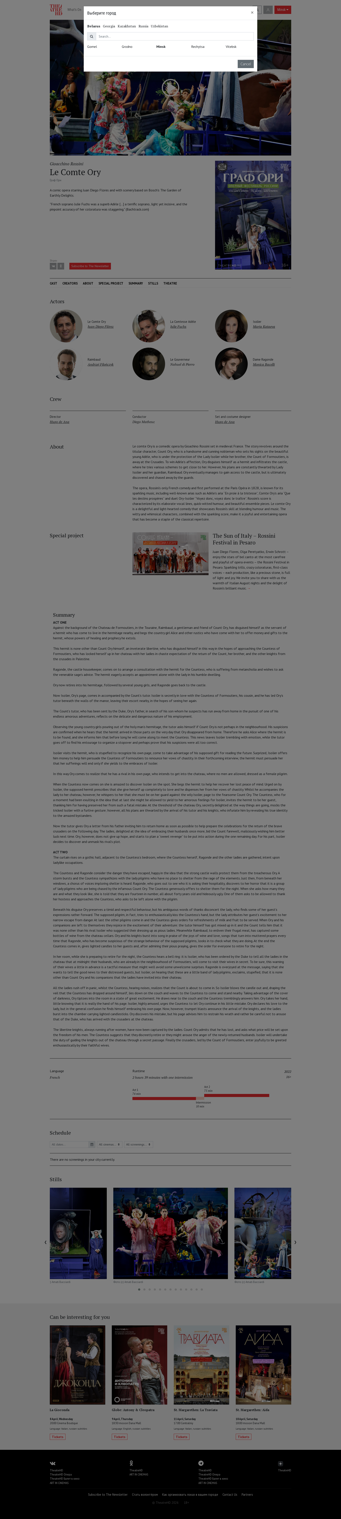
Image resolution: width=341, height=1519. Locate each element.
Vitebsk (231, 46)
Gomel (92, 46)
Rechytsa (197, 46)
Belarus (93, 26)
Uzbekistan (159, 26)
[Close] (252, 12)
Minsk (160, 46)
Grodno (127, 46)
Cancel (246, 64)
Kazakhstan (127, 26)
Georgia (109, 26)
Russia (143, 26)
